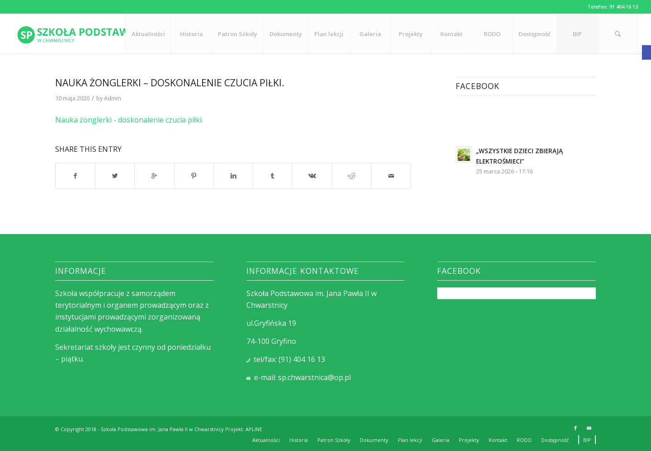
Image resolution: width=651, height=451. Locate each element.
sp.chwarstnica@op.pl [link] (314, 377)
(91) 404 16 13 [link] (301, 359)
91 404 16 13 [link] (623, 6)
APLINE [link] (253, 429)
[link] (646, 52)
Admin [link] (112, 98)
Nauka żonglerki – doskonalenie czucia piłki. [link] (169, 82)
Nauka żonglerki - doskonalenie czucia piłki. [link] (129, 120)
